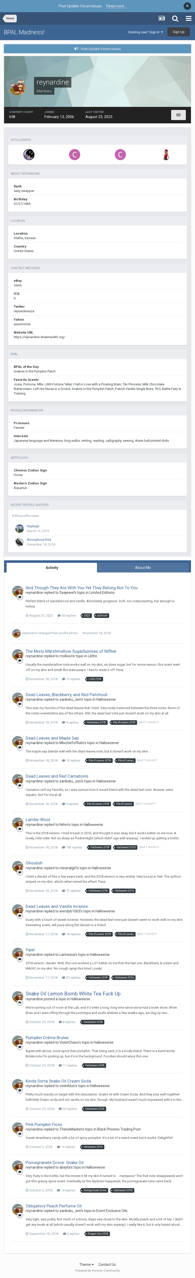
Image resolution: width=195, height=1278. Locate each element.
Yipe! (30, 949)
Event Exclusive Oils (111, 1211)
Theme (86, 1265)
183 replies (72, 847)
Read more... (116, 6)
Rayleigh (33, 526)
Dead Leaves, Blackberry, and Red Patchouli (66, 694)
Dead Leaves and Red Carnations (57, 776)
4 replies (70, 722)
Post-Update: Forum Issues (101, 49)
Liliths (92, 656)
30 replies (66, 615)
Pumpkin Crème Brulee (47, 1037)
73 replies (71, 891)
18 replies (71, 934)
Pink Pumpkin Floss (44, 1124)
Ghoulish (34, 862)
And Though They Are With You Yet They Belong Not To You (82, 587)
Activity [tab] (52, 568)
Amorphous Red (39, 540)
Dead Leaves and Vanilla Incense (57, 906)
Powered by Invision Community (97, 1270)
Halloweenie (106, 699)
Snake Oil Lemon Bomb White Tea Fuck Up (73, 994)
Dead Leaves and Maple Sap (52, 738)
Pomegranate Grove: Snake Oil (55, 1162)
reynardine (29, 633)
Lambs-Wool (38, 819)
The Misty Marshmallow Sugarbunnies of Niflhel (71, 651)
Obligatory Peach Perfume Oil (54, 1205)
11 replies (68, 1065)
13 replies (66, 1147)
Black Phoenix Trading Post (119, 1129)
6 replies (71, 1234)
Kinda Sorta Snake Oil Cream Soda (58, 1081)
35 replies (71, 977)
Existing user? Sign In (145, 32)
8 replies (67, 1022)
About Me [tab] (143, 568)
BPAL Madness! (24, 32)
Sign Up (179, 32)
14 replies (66, 1190)
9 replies (70, 804)
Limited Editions (102, 593)
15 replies (71, 679)
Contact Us (107, 1265)
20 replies (68, 1109)
